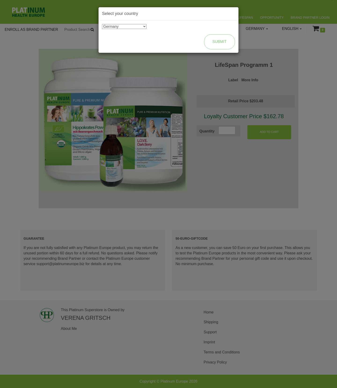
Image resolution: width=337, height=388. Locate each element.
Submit (219, 42)
